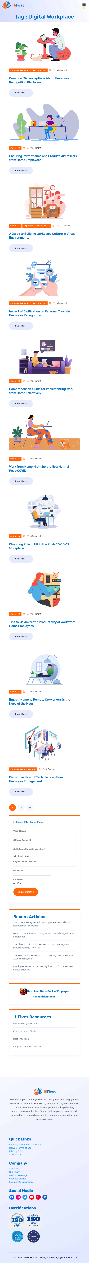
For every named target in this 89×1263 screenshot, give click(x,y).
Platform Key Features (25, 1023)
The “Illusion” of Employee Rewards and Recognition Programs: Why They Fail (41, 946)
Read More (21, 93)
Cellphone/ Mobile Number (29, 849)
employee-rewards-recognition (28, 70)
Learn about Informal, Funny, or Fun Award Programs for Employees (44, 935)
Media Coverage (18, 1175)
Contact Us (15, 1154)
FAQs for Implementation (27, 1046)
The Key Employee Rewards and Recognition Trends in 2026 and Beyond (43, 957)
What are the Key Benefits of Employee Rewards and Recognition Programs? (42, 924)
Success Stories (17, 1178)
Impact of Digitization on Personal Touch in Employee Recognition (39, 313)
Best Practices (21, 1039)
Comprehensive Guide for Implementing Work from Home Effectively (41, 391)
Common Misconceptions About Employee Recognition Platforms (39, 80)
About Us (14, 1168)
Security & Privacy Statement (25, 1144)
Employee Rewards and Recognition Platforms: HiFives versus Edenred (43, 968)
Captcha (19, 879)
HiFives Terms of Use (20, 1148)
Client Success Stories (25, 1031)
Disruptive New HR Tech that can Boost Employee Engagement (37, 779)
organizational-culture (37, 226)
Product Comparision (21, 1182)
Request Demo (26, 891)
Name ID (18, 870)
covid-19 (15, 148)
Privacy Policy (16, 1151)
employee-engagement (23, 769)
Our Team (14, 1172)
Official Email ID (23, 840)
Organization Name (25, 861)
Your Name (20, 831)
